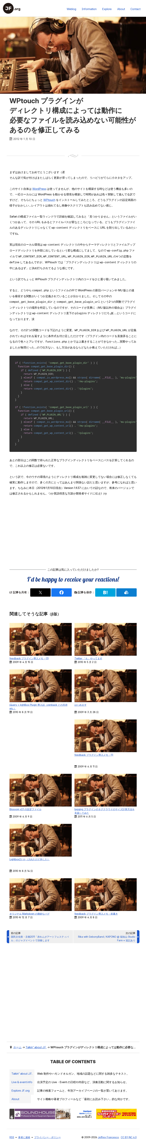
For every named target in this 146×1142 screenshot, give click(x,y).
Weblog (71, 9)
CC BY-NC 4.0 (129, 1133)
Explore (107, 9)
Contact (135, 9)
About (121, 9)
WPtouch (49, 200)
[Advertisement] (73, 528)
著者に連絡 (24, 1133)
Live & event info (22, 1078)
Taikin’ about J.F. (22, 1070)
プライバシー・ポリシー (47, 1133)
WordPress (39, 189)
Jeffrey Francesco (108, 1133)
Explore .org (21, 1087)
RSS (12, 1133)
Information (89, 9)
